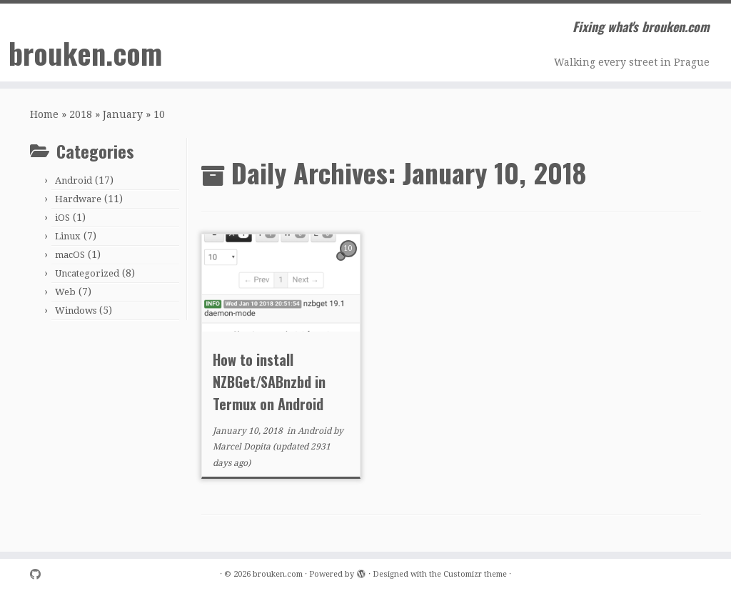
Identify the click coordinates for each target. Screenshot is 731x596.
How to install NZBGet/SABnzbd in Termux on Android (269, 381)
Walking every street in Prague (632, 62)
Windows (75, 310)
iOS (62, 217)
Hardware (78, 199)
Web (65, 292)
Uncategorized (87, 273)
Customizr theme (475, 574)
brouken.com (85, 53)
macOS (70, 254)
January (123, 114)
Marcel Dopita (242, 447)
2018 (80, 114)
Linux (68, 236)
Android (73, 180)
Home (44, 114)
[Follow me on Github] (40, 574)
